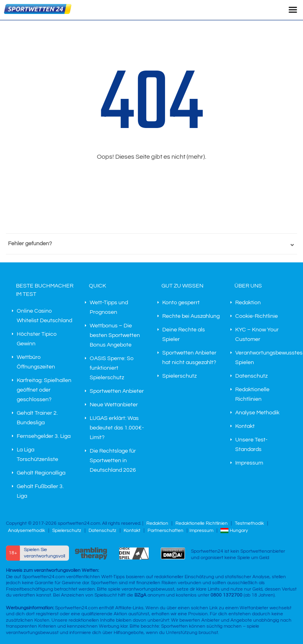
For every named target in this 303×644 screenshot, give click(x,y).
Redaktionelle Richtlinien (201, 523)
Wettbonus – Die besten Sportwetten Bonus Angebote (115, 335)
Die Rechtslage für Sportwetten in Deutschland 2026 (113, 460)
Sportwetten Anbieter (117, 391)
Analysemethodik (26, 530)
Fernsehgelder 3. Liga (44, 436)
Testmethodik (249, 523)
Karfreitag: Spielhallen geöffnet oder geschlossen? (44, 390)
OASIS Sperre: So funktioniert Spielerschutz (112, 368)
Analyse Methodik (257, 413)
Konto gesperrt (181, 302)
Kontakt (245, 426)
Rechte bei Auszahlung (191, 316)
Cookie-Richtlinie (256, 316)
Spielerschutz (179, 376)
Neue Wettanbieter (114, 405)
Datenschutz (251, 376)
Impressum (249, 463)
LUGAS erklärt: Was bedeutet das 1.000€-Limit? (117, 428)
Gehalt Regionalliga (41, 473)
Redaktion (248, 302)
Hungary (234, 530)
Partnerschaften (165, 530)
